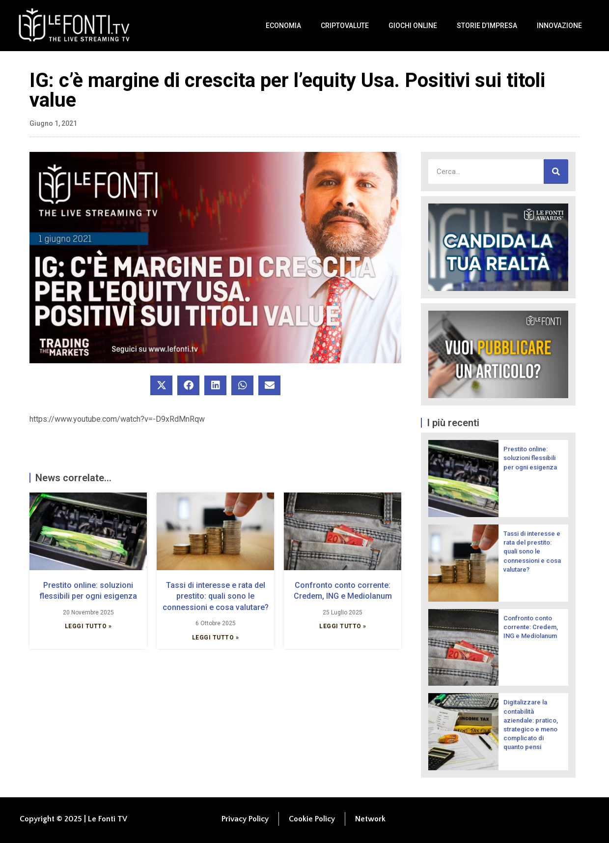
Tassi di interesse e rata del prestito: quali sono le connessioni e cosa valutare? (216, 596)
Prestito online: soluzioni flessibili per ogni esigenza (530, 457)
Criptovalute (345, 25)
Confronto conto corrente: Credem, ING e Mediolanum (530, 627)
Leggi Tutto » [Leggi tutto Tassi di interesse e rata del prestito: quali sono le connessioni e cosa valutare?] (215, 637)
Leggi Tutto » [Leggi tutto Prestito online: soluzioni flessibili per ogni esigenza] (88, 626)
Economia (283, 25)
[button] (161, 385)
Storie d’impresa (487, 25)
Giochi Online (412, 25)
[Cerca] (556, 171)
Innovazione (559, 25)
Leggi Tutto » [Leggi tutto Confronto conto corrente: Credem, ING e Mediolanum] (342, 626)
